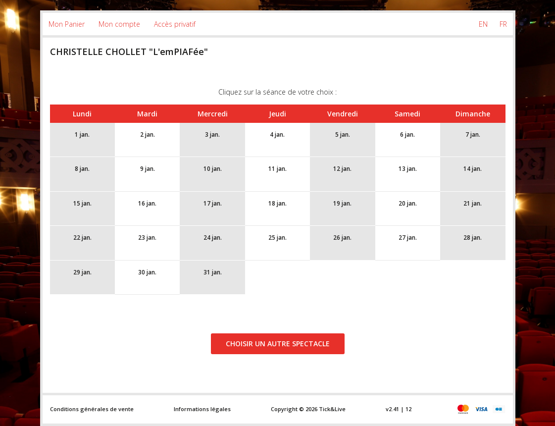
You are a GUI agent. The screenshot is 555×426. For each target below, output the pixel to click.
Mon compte (119, 24)
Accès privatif (175, 24)
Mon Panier (67, 24)
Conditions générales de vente (92, 409)
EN (483, 24)
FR (503, 24)
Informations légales (202, 409)
